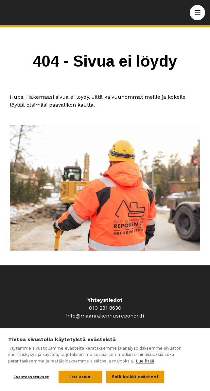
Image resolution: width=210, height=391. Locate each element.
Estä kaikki (80, 377)
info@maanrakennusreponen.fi (105, 316)
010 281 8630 (105, 308)
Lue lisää (145, 361)
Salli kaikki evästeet (135, 376)
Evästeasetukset (31, 377)
